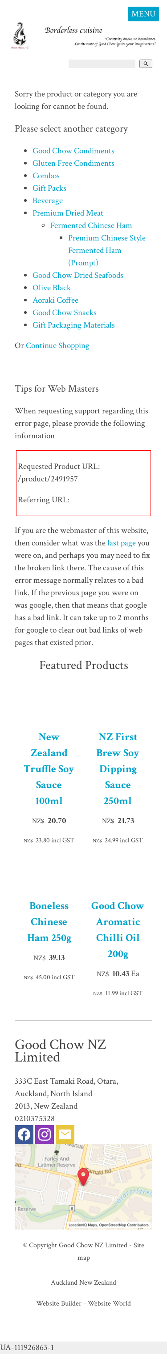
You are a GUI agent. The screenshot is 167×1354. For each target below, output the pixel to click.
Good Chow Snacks (65, 312)
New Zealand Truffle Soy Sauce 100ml (49, 769)
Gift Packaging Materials (74, 325)
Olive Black (52, 287)
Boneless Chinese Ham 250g (49, 922)
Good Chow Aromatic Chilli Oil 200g (118, 930)
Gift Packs (49, 188)
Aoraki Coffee (55, 300)
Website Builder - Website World (83, 1303)
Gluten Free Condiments (73, 163)
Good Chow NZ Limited (93, 1245)
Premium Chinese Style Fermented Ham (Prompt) (107, 250)
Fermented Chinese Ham (91, 225)
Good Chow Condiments (73, 150)
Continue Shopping (58, 345)
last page (121, 543)
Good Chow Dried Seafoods (78, 275)
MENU (143, 14)
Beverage (48, 200)
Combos (46, 175)
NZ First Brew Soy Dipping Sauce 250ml (117, 769)
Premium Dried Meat (68, 213)
